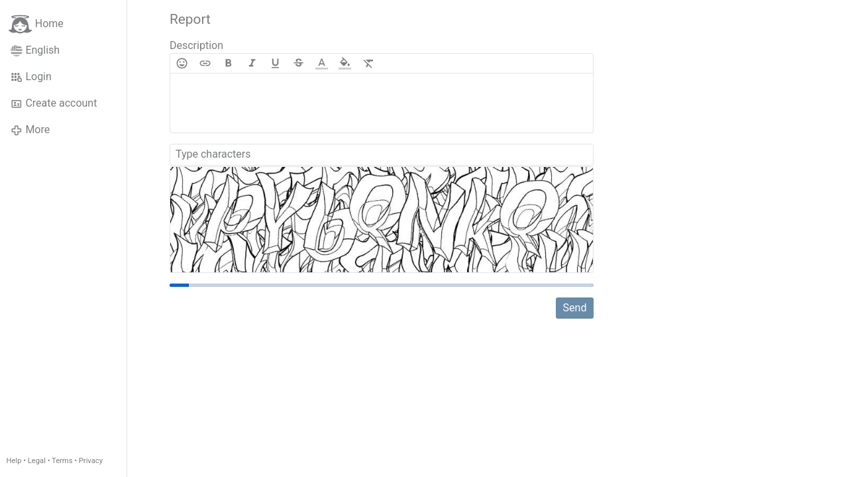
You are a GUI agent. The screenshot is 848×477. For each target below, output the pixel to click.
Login (31, 76)
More (30, 129)
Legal (37, 460)
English (35, 50)
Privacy (91, 460)
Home (36, 24)
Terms (62, 460)
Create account (54, 103)
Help (14, 460)
